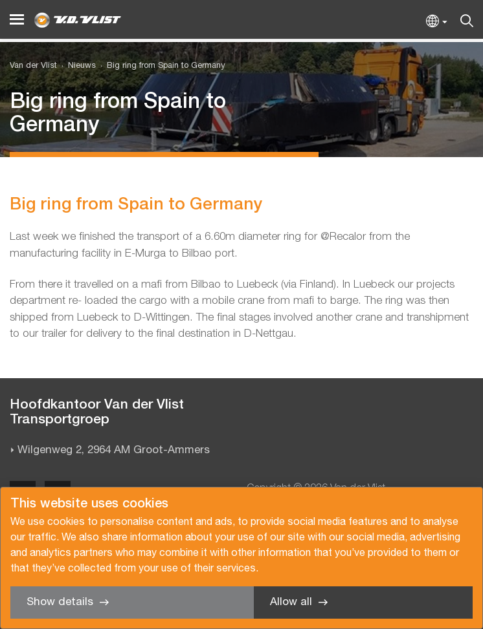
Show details (60, 602)
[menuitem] (76, 66)
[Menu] (17, 19)
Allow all (291, 602)
